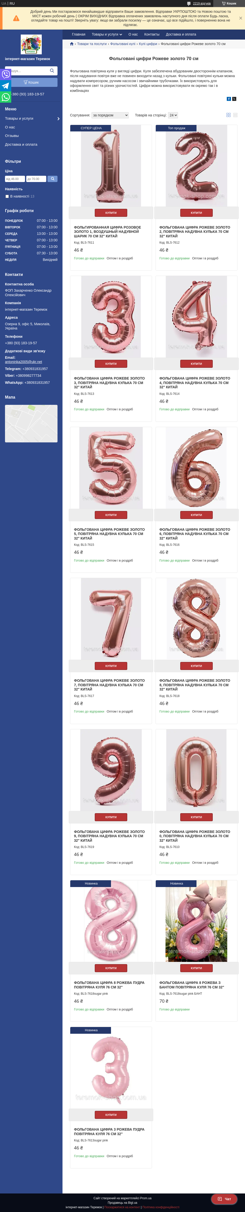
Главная (78, 34)
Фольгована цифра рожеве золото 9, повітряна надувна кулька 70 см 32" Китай (109, 836)
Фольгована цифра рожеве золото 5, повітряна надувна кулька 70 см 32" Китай (109, 534)
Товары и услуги (19, 118)
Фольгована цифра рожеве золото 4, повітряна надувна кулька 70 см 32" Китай (195, 382)
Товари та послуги (91, 44)
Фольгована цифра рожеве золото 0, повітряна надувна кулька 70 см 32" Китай (195, 836)
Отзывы (12, 135)
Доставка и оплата (21, 144)
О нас (10, 127)
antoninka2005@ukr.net (23, 362)
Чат (224, 1199)
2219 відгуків (202, 3)
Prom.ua (146, 1198)
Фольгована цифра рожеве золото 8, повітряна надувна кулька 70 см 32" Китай (195, 684)
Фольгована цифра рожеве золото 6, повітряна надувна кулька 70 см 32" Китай (195, 534)
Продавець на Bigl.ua (122, 1202)
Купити (111, 212)
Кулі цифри (148, 44)
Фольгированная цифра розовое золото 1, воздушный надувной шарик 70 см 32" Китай (107, 231)
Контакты (151, 34)
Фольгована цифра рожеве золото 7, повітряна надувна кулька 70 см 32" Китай (109, 684)
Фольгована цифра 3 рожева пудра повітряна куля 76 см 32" (109, 1131)
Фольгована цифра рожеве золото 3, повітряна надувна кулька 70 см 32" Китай (109, 382)
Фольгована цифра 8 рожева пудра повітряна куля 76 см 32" (109, 985)
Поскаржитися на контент (122, 1207)
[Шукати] (52, 70)
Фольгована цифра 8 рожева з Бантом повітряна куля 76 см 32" (192, 985)
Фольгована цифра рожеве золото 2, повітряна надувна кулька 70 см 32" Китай (195, 231)
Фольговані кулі (122, 44)
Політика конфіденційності (161, 1207)
